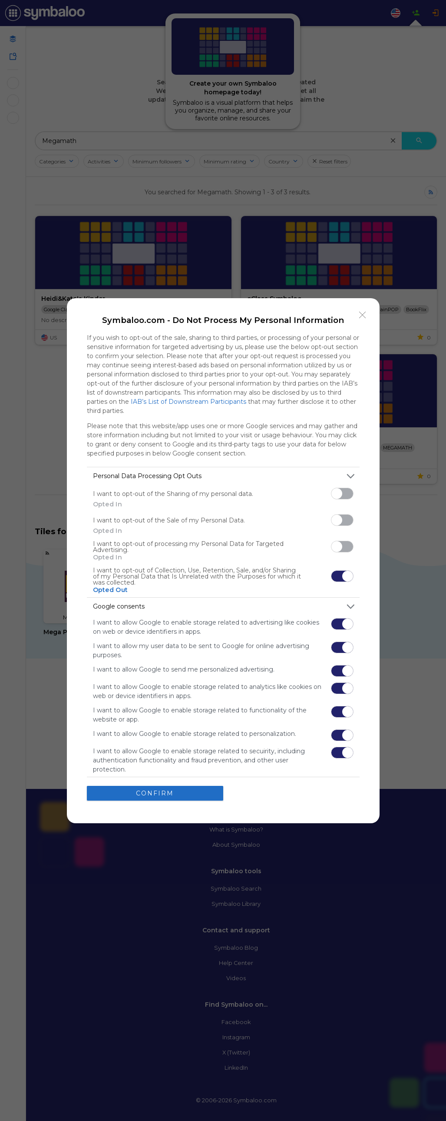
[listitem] (223, 476)
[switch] (342, 493)
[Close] (362, 315)
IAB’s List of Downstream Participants (188, 402)
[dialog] (223, 560)
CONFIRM (155, 793)
